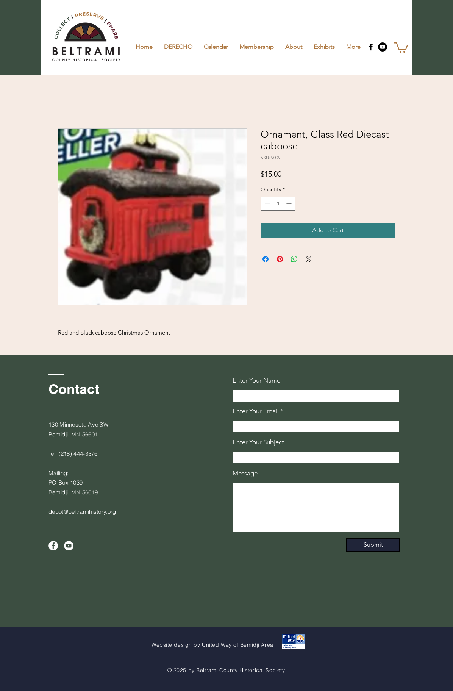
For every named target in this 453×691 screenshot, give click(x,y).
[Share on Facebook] (265, 259)
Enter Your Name (256, 380)
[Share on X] (308, 259)
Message (245, 473)
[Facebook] (370, 47)
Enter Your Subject (258, 442)
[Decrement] (266, 203)
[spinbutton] (278, 203)
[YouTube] (382, 47)
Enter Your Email (256, 411)
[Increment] (289, 203)
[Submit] (373, 545)
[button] (401, 47)
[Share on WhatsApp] (294, 259)
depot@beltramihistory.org (82, 511)
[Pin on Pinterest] (279, 259)
